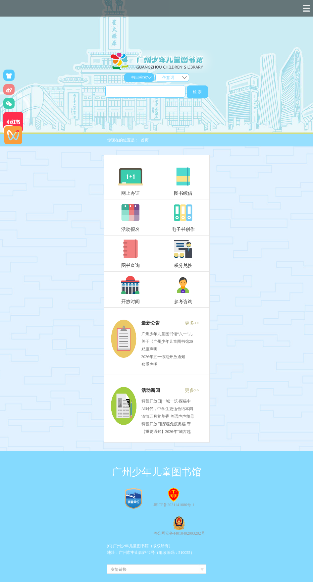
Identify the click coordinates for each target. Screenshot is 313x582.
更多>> (192, 323)
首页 (145, 140)
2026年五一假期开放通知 (163, 356)
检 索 (197, 91)
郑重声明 (149, 349)
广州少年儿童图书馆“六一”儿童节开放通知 (179, 334)
